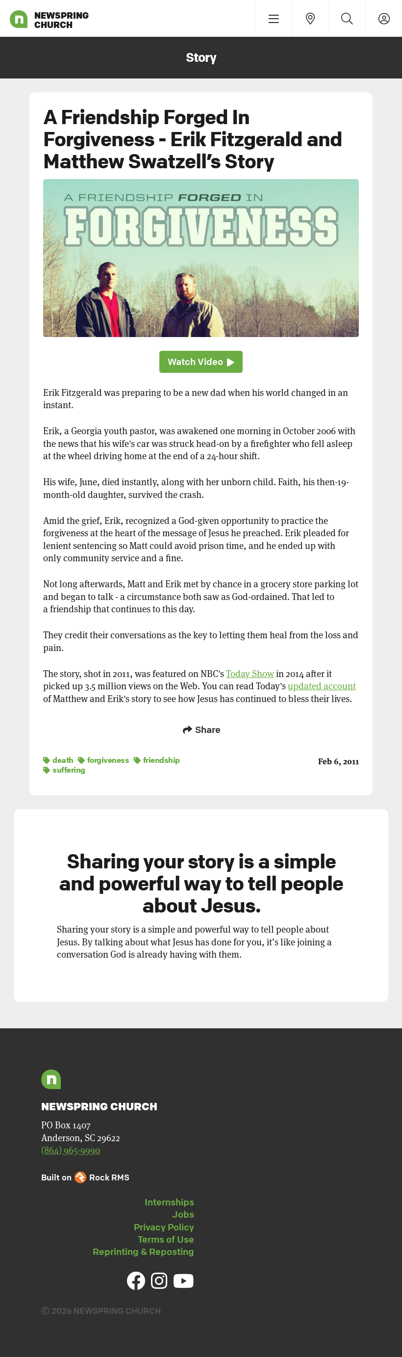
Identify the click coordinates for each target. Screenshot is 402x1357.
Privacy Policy (164, 1226)
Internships (169, 1201)
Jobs (183, 1213)
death (58, 759)
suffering (64, 769)
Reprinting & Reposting (143, 1250)
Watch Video (201, 361)
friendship (157, 759)
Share (201, 729)
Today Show (250, 674)
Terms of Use (166, 1238)
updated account (322, 686)
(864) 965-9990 (70, 1149)
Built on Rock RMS (85, 1176)
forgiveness (103, 759)
